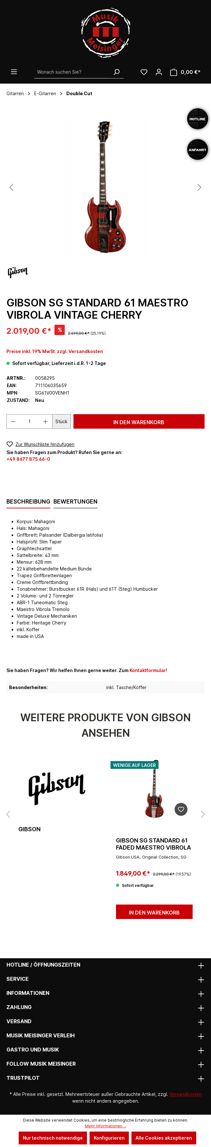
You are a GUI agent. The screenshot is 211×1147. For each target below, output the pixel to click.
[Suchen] (116, 72)
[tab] (28, 502)
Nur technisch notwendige (53, 1138)
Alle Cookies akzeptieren (164, 1138)
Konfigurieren (109, 1138)
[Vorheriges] (11, 187)
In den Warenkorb (138, 422)
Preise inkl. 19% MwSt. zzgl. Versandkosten (54, 351)
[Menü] (13, 72)
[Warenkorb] (185, 72)
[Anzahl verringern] (13, 421)
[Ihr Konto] (158, 72)
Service (17, 979)
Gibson (29, 829)
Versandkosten (185, 1094)
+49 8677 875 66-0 (28, 459)
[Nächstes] (199, 187)
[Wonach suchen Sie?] (71, 72)
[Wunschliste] (144, 72)
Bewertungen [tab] (75, 501)
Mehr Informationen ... (105, 1126)
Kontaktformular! (148, 670)
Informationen (27, 993)
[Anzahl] (30, 421)
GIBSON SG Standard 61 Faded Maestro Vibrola (153, 844)
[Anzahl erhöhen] (46, 421)
